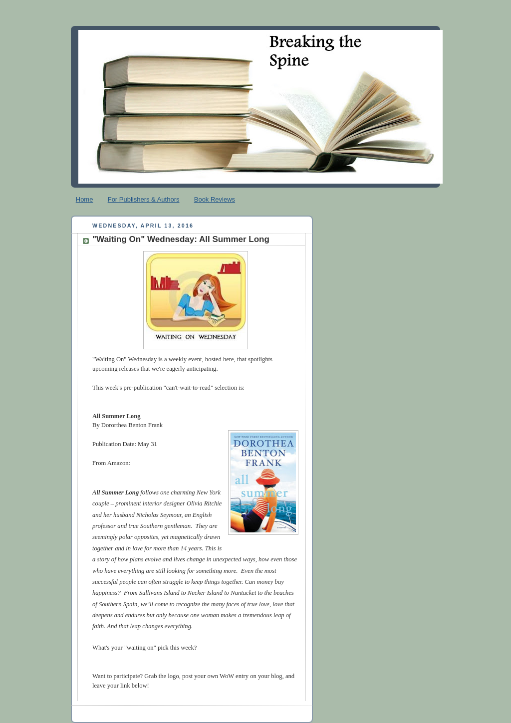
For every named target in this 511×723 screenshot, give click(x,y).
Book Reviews (214, 199)
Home (84, 199)
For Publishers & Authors (144, 199)
